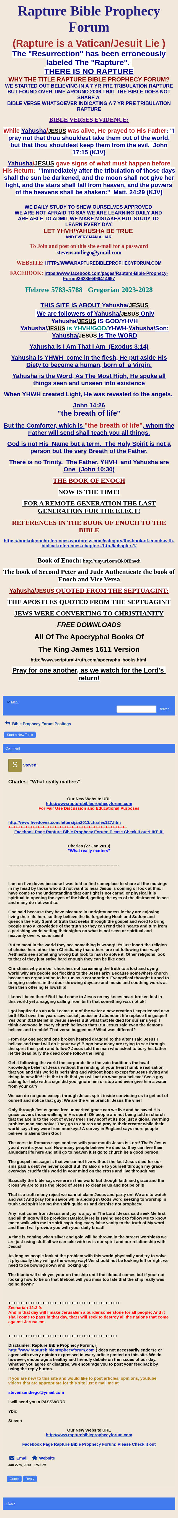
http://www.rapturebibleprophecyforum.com (89, 803)
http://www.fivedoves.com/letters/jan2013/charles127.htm (64, 822)
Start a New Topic (20, 735)
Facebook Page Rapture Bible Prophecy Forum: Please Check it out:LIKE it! (89, 831)
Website (47, 1458)
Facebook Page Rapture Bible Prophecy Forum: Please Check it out (89, 1444)
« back (10, 1504)
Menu (12, 702)
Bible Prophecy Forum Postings (37, 724)
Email (21, 1458)
